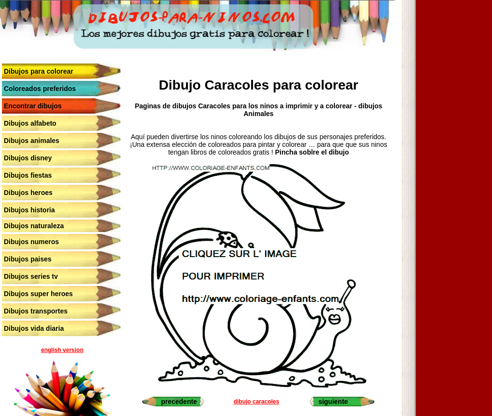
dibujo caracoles (256, 401)
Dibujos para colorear (38, 71)
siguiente (333, 401)
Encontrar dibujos (33, 106)
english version (62, 350)
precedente (179, 401)
